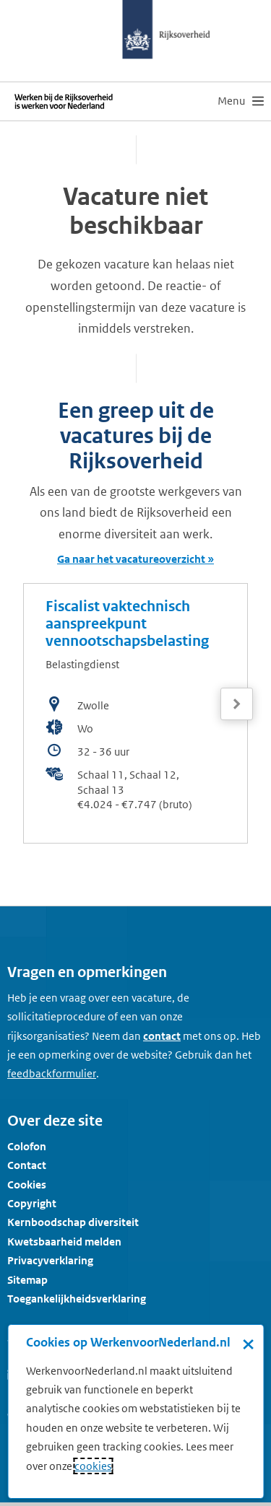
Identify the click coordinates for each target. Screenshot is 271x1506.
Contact (26, 1165)
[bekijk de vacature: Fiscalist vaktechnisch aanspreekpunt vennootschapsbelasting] (135, 713)
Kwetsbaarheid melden (64, 1241)
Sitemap (27, 1280)
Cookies (26, 1184)
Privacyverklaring (50, 1260)
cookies (92, 1466)
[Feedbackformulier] (51, 1073)
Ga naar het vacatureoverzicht (131, 559)
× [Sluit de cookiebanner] (248, 1343)
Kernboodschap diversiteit (73, 1222)
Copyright (31, 1203)
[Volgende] (236, 704)
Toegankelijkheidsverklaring (76, 1298)
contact (162, 1036)
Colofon (26, 1146)
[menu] (240, 101)
